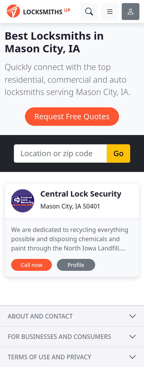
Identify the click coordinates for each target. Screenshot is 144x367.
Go (118, 153)
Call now (31, 265)
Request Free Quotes (72, 116)
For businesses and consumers (59, 336)
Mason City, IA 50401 (70, 206)
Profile (76, 265)
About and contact (40, 316)
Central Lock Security (80, 194)
